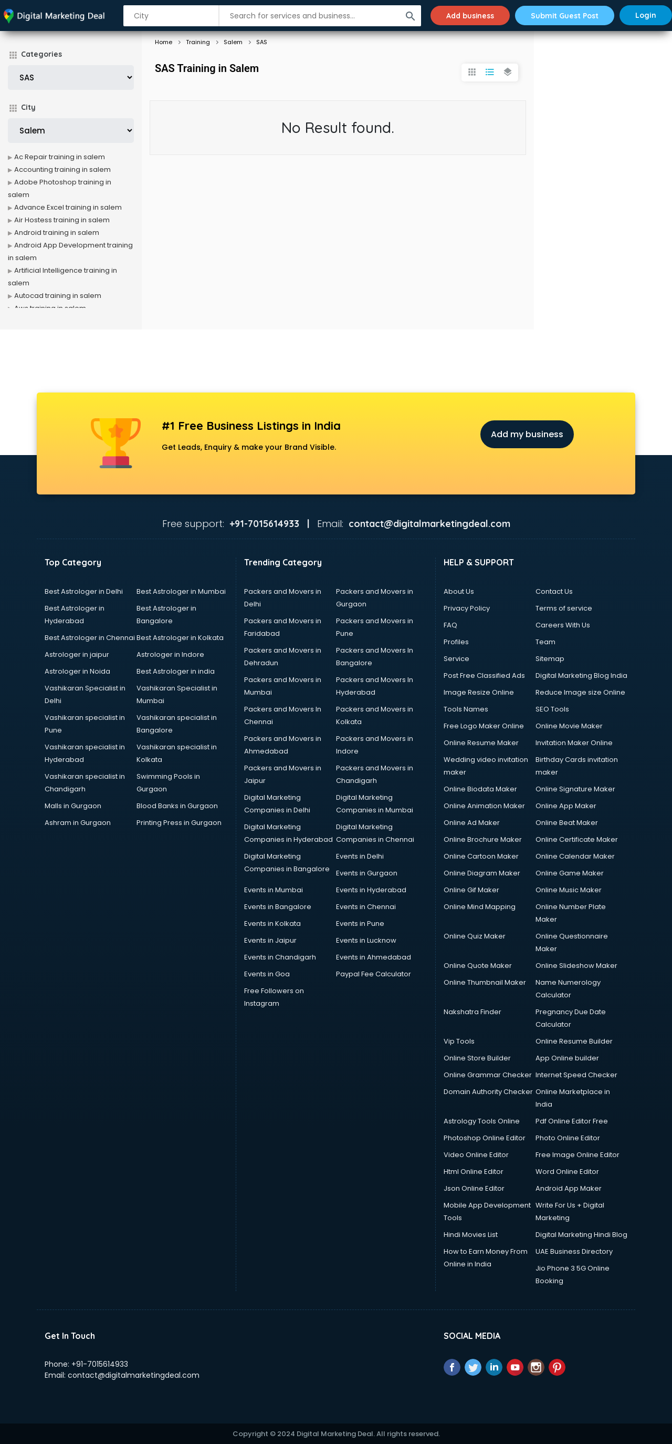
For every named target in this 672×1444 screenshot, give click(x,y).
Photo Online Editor (568, 1138)
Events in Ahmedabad (373, 957)
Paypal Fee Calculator (373, 974)
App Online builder (567, 1058)
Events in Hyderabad (371, 890)
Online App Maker (566, 806)
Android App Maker (569, 1188)
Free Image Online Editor (578, 1155)
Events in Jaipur (270, 940)
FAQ (450, 625)
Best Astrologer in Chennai (90, 638)
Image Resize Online (479, 692)
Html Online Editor (473, 1172)
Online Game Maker (570, 873)
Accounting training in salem (62, 169)
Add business (469, 15)
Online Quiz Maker (475, 936)
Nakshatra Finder (472, 1012)
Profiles (456, 642)
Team (545, 642)
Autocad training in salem (57, 296)
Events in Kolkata (272, 924)
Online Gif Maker (471, 890)
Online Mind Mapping (480, 907)
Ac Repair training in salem (59, 157)
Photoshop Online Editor (485, 1138)
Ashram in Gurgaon (78, 823)
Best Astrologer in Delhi (84, 591)
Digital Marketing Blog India (581, 675)
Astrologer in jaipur (77, 654)
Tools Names (466, 709)
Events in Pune (360, 924)
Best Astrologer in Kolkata (180, 638)
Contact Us (554, 591)
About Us (459, 591)
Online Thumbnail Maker (485, 982)
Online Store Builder (477, 1058)
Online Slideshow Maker (576, 966)
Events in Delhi (360, 856)
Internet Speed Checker (576, 1075)
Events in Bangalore (277, 907)
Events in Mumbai (273, 890)
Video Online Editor (476, 1155)
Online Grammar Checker (488, 1075)
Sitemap (550, 659)
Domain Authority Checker (488, 1092)
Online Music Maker (569, 890)
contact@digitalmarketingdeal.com (134, 1375)
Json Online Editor (474, 1188)
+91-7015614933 (99, 1364)
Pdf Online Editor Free (572, 1121)
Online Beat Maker (567, 823)
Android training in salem (56, 233)
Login (645, 15)
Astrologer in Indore (170, 654)
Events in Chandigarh (280, 957)
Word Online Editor (567, 1172)
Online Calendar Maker (575, 856)
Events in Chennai (366, 907)
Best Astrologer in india (175, 671)
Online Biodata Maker (480, 789)
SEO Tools (552, 709)
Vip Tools (459, 1041)
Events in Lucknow (366, 940)
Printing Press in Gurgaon (179, 823)
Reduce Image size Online (580, 692)
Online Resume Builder (574, 1041)
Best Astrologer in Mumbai (181, 591)
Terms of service (564, 608)
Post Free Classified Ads (484, 675)
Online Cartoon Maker (481, 856)
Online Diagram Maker (482, 873)
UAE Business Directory (574, 1251)
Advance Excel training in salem (68, 207)
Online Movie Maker (569, 726)
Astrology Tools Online (482, 1121)
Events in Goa (267, 974)
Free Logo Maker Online (484, 726)
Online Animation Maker (484, 806)
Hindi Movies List (471, 1235)
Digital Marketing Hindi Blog (581, 1235)
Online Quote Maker (478, 966)
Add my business (527, 434)
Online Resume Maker (481, 743)
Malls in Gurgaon (73, 806)
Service (456, 659)
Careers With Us (563, 625)
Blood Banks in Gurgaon (177, 806)
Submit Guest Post (564, 15)
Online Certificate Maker (577, 839)
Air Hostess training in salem (62, 220)
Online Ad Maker (472, 823)
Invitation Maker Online (574, 743)
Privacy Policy (467, 608)
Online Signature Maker (575, 789)
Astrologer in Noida (77, 671)
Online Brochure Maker (483, 839)
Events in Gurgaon (366, 873)
